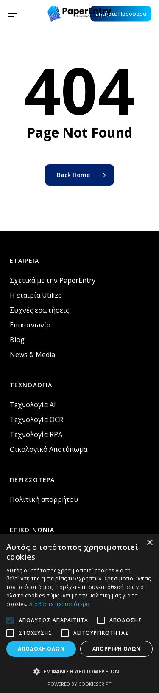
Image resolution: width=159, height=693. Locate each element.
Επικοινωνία (30, 325)
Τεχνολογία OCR (36, 419)
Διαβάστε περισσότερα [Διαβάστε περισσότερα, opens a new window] (59, 604)
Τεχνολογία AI (33, 404)
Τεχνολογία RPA (36, 434)
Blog (17, 339)
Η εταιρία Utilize (36, 295)
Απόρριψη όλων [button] (116, 648)
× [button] (149, 543)
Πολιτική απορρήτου (44, 499)
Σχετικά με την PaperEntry (52, 280)
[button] (12, 13)
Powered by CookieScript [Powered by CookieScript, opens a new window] (79, 684)
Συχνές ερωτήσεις (39, 310)
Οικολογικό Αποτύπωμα (48, 449)
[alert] (79, 613)
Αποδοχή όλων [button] (41, 648)
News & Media (32, 354)
